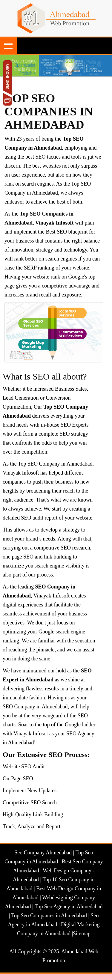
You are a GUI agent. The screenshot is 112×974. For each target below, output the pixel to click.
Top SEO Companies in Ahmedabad (48, 111)
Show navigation (8, 45)
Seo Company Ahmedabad (43, 853)
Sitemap (81, 934)
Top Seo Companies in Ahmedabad (49, 916)
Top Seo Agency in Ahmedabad (69, 907)
